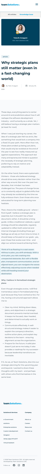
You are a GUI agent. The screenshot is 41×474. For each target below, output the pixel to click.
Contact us (28, 431)
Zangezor (6, 435)
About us (28, 419)
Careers (27, 423)
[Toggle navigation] (37, 4)
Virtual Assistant (8, 443)
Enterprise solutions (10, 427)
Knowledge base (26, 14)
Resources (28, 427)
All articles (12, 14)
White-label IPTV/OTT (10, 439)
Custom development (10, 431)
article (5, 57)
